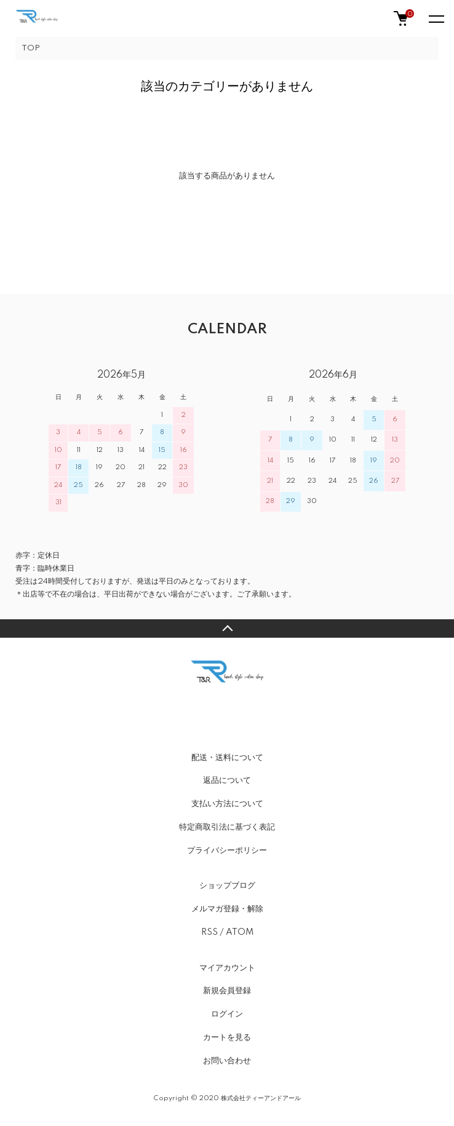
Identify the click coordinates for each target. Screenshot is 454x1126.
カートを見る (227, 1037)
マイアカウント (227, 968)
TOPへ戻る (227, 628)
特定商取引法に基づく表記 (227, 827)
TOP (31, 48)
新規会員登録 (227, 990)
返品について (227, 780)
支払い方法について (227, 803)
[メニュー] (435, 18)
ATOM (239, 932)
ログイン (227, 1014)
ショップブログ (227, 885)
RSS (209, 932)
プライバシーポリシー (227, 850)
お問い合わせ (227, 1061)
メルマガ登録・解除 (227, 909)
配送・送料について (227, 757)
